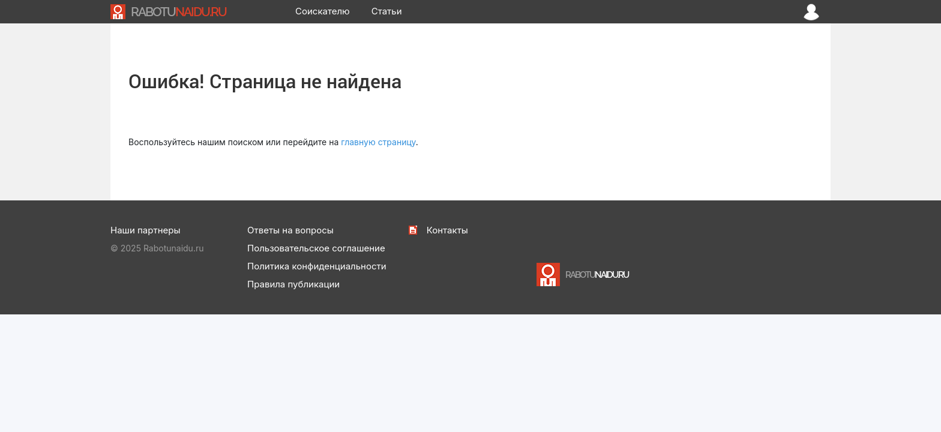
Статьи (386, 11)
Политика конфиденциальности (316, 266)
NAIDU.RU (178, 11)
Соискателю (322, 11)
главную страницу (378, 142)
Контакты (447, 230)
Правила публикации (293, 284)
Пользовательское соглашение (316, 248)
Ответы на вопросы (290, 230)
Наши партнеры (145, 230)
